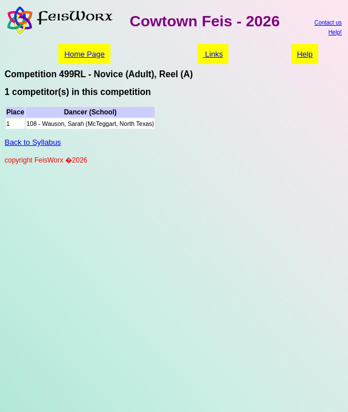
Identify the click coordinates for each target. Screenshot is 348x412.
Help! (335, 32)
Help (305, 54)
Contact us (328, 22)
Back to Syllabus (33, 142)
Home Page (84, 54)
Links (213, 54)
